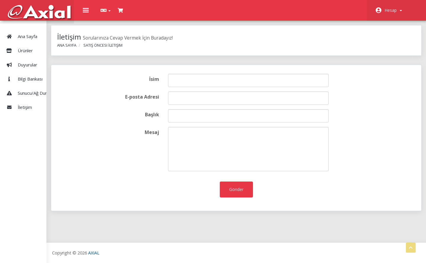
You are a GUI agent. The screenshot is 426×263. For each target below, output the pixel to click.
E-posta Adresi (163, 101)
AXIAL (124, 252)
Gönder (250, 194)
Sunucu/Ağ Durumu (30, 87)
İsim (175, 83)
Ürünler (35, 45)
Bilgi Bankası (23, 73)
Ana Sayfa (20, 31)
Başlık (173, 119)
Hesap (393, 10)
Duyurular (20, 59)
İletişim (18, 101)
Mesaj (173, 136)
